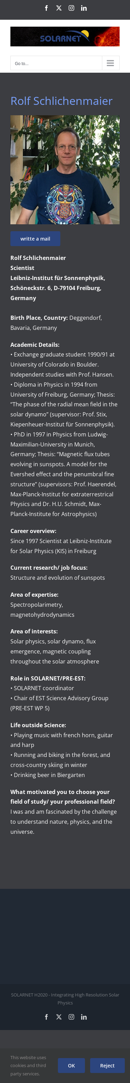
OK (71, 1065)
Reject (107, 1065)
